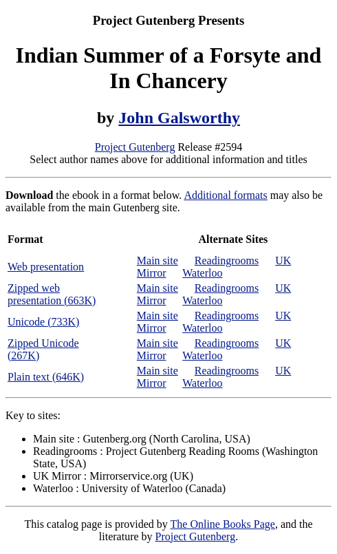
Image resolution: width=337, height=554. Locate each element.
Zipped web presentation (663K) (52, 294)
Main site (157, 260)
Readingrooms (227, 260)
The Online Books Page (223, 524)
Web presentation (46, 267)
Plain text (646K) (46, 377)
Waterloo (202, 273)
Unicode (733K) (43, 322)
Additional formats (225, 195)
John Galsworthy (179, 118)
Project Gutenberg (135, 147)
